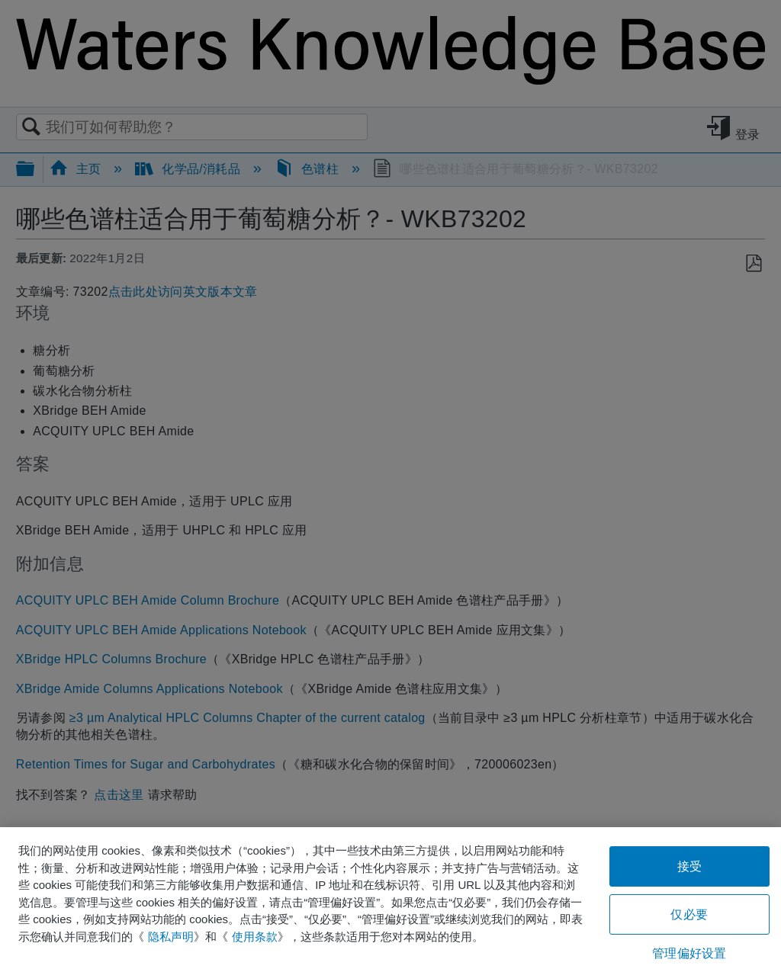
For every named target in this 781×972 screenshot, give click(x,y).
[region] (390, 899)
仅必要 (688, 914)
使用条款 (255, 936)
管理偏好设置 (689, 953)
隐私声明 (171, 936)
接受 (689, 866)
